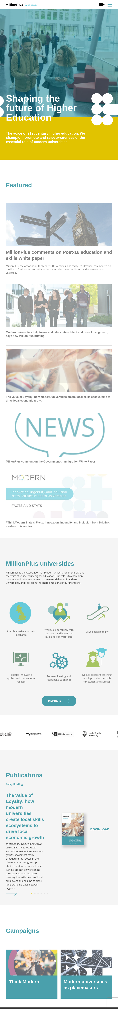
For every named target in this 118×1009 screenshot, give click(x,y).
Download (99, 840)
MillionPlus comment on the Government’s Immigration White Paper (50, 484)
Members (59, 712)
